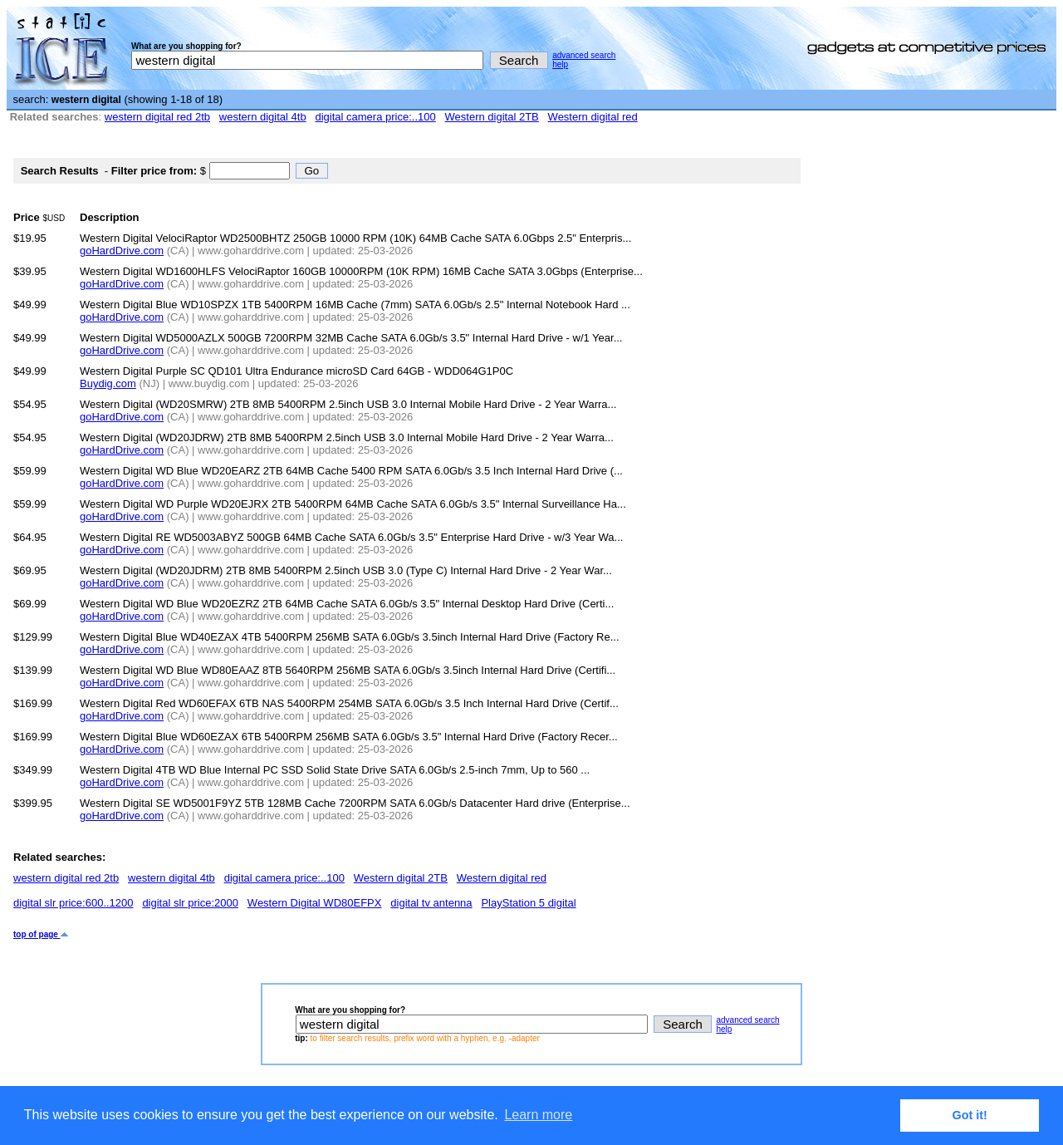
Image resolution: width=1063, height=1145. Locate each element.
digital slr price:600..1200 (73, 903)
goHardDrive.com (122, 250)
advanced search (583, 55)
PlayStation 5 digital (528, 903)
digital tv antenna (431, 903)
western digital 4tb (262, 117)
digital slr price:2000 (190, 903)
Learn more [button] (538, 1115)
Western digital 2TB (492, 117)
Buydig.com (108, 383)
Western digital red (593, 117)
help (560, 64)
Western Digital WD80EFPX (314, 903)
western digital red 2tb (157, 117)
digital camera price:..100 (375, 117)
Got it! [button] (970, 1115)
